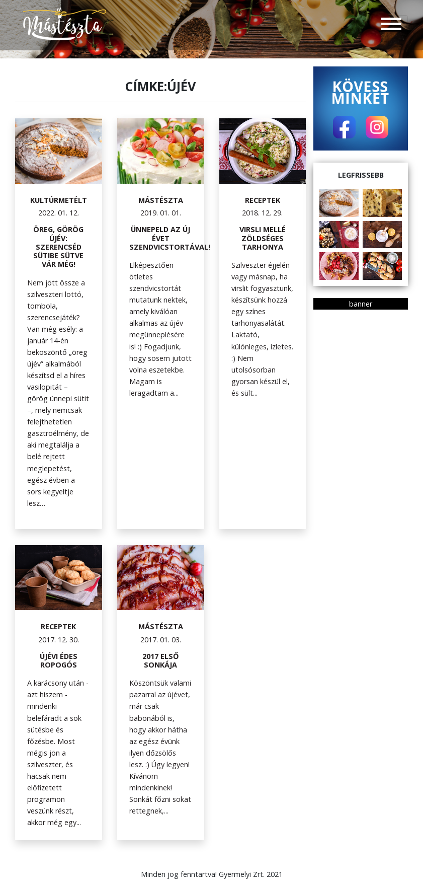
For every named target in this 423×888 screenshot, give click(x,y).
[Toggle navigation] (391, 25)
